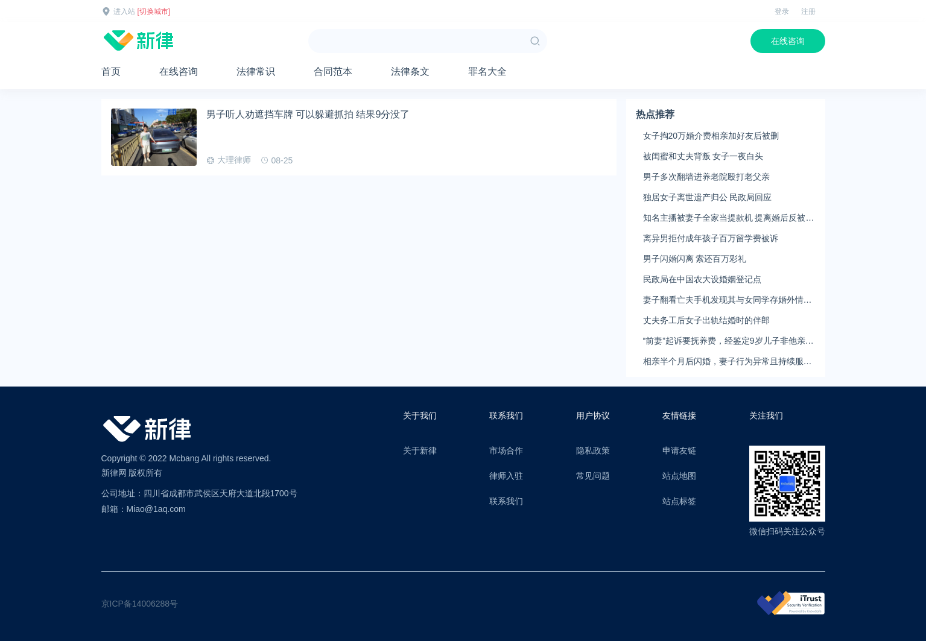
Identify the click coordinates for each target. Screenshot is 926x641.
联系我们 (506, 501)
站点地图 (679, 476)
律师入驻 (506, 476)
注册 (808, 11)
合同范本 (333, 71)
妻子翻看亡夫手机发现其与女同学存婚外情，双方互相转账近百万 (727, 300)
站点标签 (679, 501)
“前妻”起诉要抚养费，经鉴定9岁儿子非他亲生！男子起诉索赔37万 (724, 341)
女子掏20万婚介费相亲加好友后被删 (711, 136)
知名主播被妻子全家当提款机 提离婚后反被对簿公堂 (728, 218)
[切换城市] (154, 11)
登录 (782, 11)
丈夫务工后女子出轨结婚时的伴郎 (706, 320)
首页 (111, 71)
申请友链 (679, 450)
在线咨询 (788, 41)
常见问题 (593, 476)
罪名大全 (487, 71)
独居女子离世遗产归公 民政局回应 (707, 197)
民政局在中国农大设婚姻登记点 (702, 279)
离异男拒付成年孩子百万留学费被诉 (710, 238)
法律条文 (410, 71)
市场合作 (506, 450)
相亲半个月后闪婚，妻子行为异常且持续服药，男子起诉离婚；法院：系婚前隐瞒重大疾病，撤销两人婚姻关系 (727, 361)
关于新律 (420, 450)
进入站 (124, 11)
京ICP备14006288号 (140, 603)
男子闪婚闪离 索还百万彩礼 (695, 259)
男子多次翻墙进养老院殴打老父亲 (706, 177)
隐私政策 (593, 450)
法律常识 (255, 71)
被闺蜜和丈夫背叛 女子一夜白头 (703, 156)
